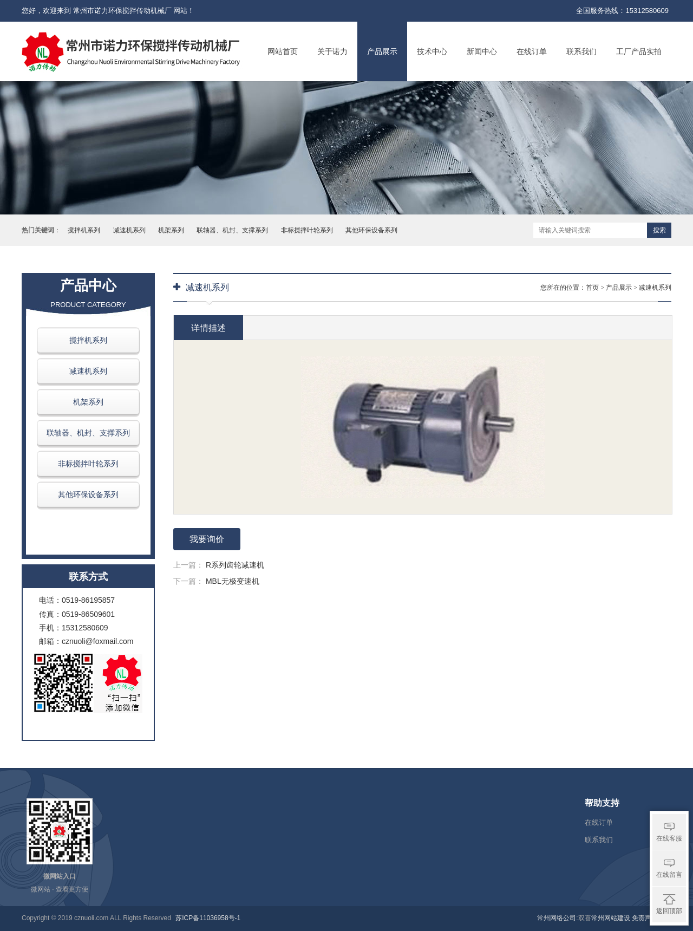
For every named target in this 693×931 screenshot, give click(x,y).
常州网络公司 (556, 918)
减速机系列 (129, 230)
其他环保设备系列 (371, 230)
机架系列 (171, 230)
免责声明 (645, 918)
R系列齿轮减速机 (235, 565)
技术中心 (432, 51)
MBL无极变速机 (232, 581)
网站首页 (282, 51)
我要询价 (206, 539)
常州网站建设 (610, 918)
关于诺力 (332, 51)
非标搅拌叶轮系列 (307, 230)
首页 (592, 287)
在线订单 (532, 51)
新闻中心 (482, 51)
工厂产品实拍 (639, 51)
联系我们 (581, 51)
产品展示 (382, 51)
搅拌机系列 (84, 230)
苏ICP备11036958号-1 (207, 918)
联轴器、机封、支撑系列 (232, 230)
